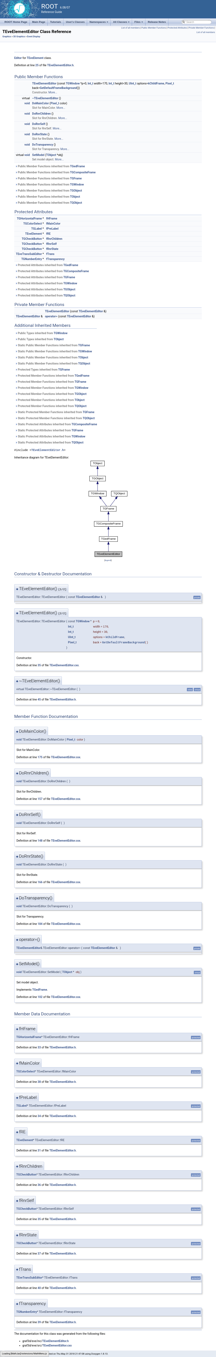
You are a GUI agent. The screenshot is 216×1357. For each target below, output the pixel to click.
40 (39, 1288)
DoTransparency (42, 144)
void (27, 103)
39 (39, 1322)
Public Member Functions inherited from (50, 166)
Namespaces (99, 23)
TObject (51, 155)
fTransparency (55, 259)
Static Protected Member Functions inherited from (54, 412)
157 (40, 799)
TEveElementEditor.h (60, 65)
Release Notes (157, 21)
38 (39, 1081)
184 (40, 923)
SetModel (38, 155)
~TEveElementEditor (45, 98)
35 (39, 665)
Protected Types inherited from (42, 369)
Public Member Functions (153, 28)
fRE (48, 233)
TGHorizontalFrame (29, 218)
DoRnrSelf (38, 124)
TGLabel (36, 228)
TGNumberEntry (31, 259)
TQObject (76, 202)
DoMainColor (40, 103)
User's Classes (75, 21)
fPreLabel (52, 228)
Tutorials (55, 21)
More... (52, 92)
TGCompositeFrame (83, 172)
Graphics (6, 36)
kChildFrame (156, 83)
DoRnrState (39, 134)
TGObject (76, 190)
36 (39, 1184)
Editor (18, 58)
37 (39, 1253)
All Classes (121, 23)
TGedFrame (77, 166)
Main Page (38, 21)
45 (39, 699)
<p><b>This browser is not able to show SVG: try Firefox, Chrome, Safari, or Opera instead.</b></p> (108, 509)
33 (39, 1047)
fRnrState (52, 249)
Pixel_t (170, 83)
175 (40, 757)
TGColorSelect (32, 223)
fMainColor (53, 223)
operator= (51, 316)
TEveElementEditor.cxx (64, 665)
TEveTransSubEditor (29, 254)
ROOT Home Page (15, 21)
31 (39, 1150)
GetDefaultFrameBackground (58, 88)
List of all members (130, 28)
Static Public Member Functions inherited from (52, 345)
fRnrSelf (51, 243)
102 (40, 997)
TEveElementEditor (44, 83)
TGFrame (76, 178)
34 (39, 1116)
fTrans (50, 254)
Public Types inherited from (41, 333)
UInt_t (132, 83)
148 (40, 840)
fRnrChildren (54, 238)
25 (37, 65)
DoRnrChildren (41, 113)
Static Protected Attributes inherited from (56, 424)
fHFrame (51, 218)
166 (40, 882)
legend (108, 560)
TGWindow (73, 83)
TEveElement (35, 58)
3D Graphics (19, 36)
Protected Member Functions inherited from (52, 375)
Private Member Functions (201, 28)
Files (139, 23)
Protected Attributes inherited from (46, 265)
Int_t (90, 83)
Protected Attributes (177, 28)
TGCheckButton (32, 238)
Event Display (33, 36)
